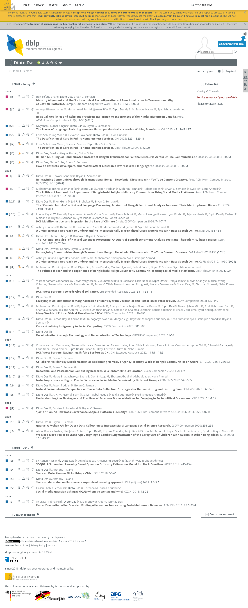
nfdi (78, 5)
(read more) (183, 27)
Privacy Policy (38, 545)
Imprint (52, 545)
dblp (26, 5)
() (91, 104)
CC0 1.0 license (76, 541)
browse (39, 5)
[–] (202, 84)
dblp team (59, 537)
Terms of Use (21, 545)
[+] (207, 514)
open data (51, 541)
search (53, 5)
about (66, 5)
